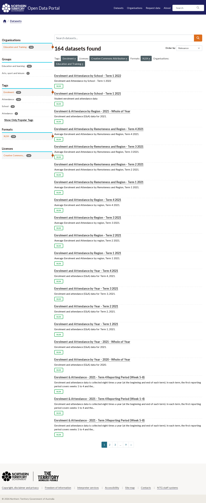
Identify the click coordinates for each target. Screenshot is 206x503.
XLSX (58, 86)
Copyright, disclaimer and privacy (20, 487)
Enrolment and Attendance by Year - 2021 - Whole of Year (92, 341)
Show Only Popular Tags (18, 119)
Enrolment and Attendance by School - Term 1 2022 (87, 75)
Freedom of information (58, 487)
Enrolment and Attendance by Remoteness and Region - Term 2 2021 (98, 164)
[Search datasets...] (124, 38)
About (167, 7)
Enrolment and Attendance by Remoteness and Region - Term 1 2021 (98, 182)
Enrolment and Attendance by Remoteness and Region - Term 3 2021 (98, 146)
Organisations (134, 7)
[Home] (4, 21)
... (120, 444)
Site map (130, 487)
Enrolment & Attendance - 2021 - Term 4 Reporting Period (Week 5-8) (99, 377)
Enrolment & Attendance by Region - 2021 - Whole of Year (92, 111)
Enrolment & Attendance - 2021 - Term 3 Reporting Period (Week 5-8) (99, 420)
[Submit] (198, 38)
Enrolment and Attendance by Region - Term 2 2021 (87, 235)
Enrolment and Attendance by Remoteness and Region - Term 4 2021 (98, 129)
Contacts (146, 487)
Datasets (119, 7)
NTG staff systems (167, 487)
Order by (170, 48)
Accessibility (112, 487)
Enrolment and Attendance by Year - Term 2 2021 (86, 306)
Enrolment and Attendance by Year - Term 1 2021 (86, 324)
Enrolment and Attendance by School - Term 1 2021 (87, 93)
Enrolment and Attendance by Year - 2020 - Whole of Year (92, 359)
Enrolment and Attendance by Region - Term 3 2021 (87, 217)
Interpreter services (88, 487)
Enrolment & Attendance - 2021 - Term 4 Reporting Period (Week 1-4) (99, 398)
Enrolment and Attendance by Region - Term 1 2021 (87, 253)
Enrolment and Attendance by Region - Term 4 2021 (87, 200)
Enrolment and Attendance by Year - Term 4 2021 (86, 270)
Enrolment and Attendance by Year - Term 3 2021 (86, 288)
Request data (153, 7)
